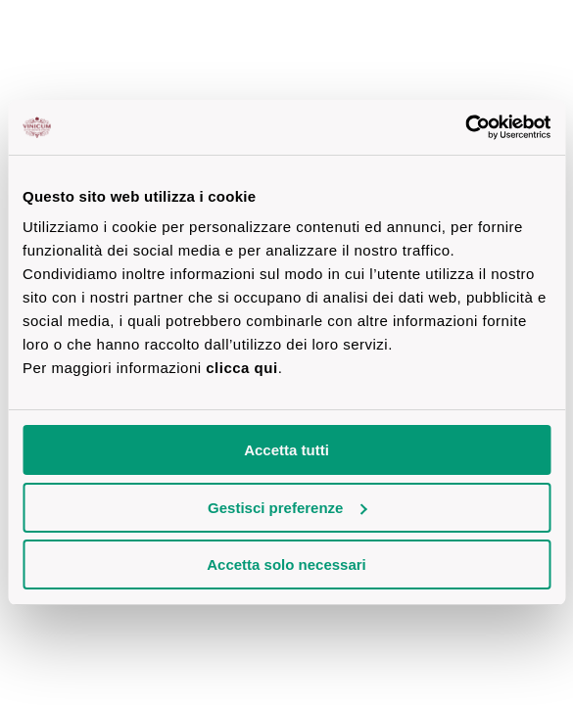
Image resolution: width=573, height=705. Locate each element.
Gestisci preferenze (287, 507)
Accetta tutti (286, 450)
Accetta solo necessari (286, 564)
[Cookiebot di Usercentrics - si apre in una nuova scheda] (464, 127)
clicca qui (241, 367)
